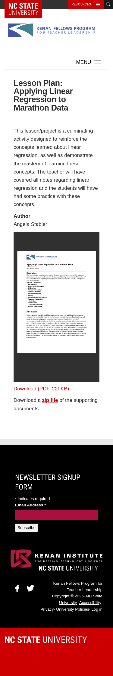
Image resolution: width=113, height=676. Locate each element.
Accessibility (90, 602)
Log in (96, 609)
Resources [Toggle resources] (81, 4)
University (46, 639)
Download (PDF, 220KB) (41, 389)
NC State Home (27, 4)
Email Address (30, 505)
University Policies (72, 609)
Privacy (47, 609)
